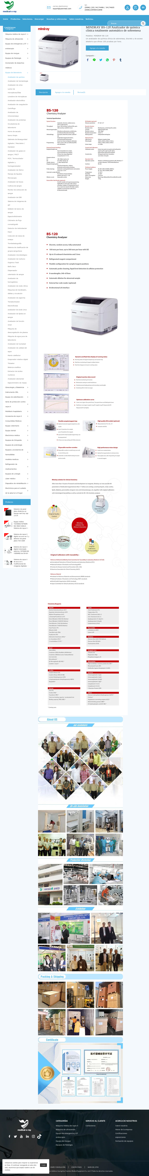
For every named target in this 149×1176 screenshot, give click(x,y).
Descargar (39, 19)
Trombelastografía (14, 243)
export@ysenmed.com (62, 8)
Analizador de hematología (18, 81)
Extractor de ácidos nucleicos (15, 373)
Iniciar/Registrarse (127, 7)
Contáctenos (10, 27)
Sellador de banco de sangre (16, 211)
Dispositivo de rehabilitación (15, 483)
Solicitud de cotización (135, 7)
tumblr (120, 60)
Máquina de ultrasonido (14, 39)
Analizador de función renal (16, 323)
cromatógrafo (13, 224)
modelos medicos (11, 459)
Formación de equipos (124, 1141)
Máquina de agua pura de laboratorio (17, 338)
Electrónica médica (12, 435)
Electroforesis (13, 306)
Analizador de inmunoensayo (13, 114)
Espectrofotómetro (15, 216)
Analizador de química (16, 77)
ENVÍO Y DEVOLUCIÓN (57, 1167)
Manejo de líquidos (15, 174)
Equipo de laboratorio (13, 72)
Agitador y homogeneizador (14, 164)
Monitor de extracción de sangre (17, 192)
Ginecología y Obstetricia (14, 387)
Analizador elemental (16, 379)
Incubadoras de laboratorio (14, 126)
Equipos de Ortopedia (13, 440)
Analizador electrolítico (16, 100)
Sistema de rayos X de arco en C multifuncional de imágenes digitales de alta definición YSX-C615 (21, 562)
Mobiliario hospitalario (13, 411)
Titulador (11, 363)
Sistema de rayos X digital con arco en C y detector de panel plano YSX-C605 (21, 537)
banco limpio (12, 135)
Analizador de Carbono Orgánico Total (16, 261)
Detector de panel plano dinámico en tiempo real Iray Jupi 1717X (21, 512)
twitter (101, 60)
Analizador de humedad (17, 344)
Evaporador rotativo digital (18, 359)
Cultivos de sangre (15, 186)
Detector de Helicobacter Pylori (17, 230)
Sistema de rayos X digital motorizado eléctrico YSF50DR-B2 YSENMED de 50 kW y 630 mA (21, 550)
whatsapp (107, 60)
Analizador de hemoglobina (13, 280)
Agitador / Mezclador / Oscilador (16, 145)
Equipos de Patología (13, 58)
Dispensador (12, 270)
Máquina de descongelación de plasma (18, 331)
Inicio (5, 19)
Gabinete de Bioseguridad (17, 139)
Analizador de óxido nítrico (18, 286)
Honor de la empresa (123, 1129)
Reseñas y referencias (57, 19)
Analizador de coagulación (18, 104)
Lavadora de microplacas (17, 96)
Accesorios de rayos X (13, 416)
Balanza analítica (14, 367)
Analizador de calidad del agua (17, 350)
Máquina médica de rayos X (15, 34)
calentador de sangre (16, 274)
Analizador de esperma (16, 298)
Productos (15, 19)
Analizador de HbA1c (16, 170)
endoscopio (9, 48)
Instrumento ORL (11, 392)
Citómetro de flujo (15, 220)
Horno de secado (14, 131)
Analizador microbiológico (17, 255)
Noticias (89, 19)
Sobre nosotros (76, 19)
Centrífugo (12, 108)
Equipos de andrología (13, 445)
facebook (87, 60)
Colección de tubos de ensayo (16, 238)
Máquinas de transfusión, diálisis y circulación (17, 292)
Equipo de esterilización (14, 397)
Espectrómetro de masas (17, 383)
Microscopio (12, 178)
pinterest (114, 60)
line (94, 60)
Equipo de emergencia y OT (15, 44)
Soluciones (27, 19)
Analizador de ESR (15, 197)
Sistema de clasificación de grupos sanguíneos (18, 249)
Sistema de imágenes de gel (17, 203)
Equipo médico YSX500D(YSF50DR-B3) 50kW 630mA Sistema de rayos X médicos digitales (21, 525)
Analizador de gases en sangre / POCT (16, 153)
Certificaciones (121, 1133)
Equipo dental (10, 430)
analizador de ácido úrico (17, 310)
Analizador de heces (15, 182)
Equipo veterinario (12, 426)
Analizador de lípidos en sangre (17, 316)
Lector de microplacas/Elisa (14, 91)
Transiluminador (14, 302)
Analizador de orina (15, 85)
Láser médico (10, 478)
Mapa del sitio (93, 1167)
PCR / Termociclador (15, 158)
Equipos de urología (12, 474)
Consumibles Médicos (13, 421)
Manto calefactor (14, 355)
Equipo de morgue (12, 53)
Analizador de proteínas (17, 120)
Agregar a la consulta (97, 48)
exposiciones (120, 1137)
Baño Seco (12, 266)
